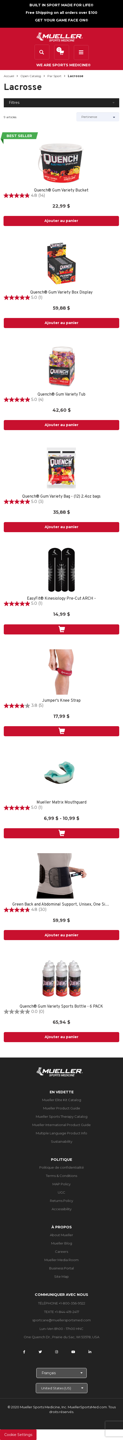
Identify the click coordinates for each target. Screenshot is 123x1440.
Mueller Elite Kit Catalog (61, 1100)
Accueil (9, 76)
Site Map (61, 1276)
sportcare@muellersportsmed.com (61, 1320)
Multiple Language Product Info (61, 1133)
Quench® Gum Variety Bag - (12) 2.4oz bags (61, 496)
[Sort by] (97, 116)
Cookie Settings (18, 1434)
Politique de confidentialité (61, 1167)
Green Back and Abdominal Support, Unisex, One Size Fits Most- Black (61, 904)
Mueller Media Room (61, 1260)
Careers (61, 1252)
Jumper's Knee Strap (61, 700)
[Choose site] (61, 1388)
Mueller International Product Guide (61, 1125)
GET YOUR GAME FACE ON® (61, 20)
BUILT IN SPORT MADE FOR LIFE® (61, 5)
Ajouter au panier (61, 220)
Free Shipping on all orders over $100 (61, 12)
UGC (61, 1192)
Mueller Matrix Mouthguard (61, 802)
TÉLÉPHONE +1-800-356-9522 (61, 1303)
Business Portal (61, 1268)
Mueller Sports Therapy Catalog (61, 1116)
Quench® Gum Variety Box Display (61, 292)
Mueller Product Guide (61, 1108)
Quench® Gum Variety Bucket (61, 190)
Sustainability (61, 1141)
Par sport (54, 76)
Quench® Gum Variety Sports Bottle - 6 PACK (61, 1006)
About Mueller (61, 1235)
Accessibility (62, 1209)
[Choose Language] (61, 1373)
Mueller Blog (61, 1243)
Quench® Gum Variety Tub (61, 394)
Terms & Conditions (61, 1176)
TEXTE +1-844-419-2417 (61, 1312)
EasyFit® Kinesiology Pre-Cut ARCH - (61, 598)
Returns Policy (61, 1201)
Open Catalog (30, 76)
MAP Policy (61, 1184)
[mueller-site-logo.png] (60, 36)
